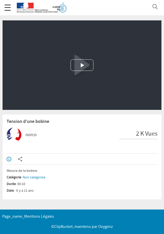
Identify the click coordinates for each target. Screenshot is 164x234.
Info (9, 159)
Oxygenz (105, 226)
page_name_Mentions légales (28, 216)
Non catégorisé (34, 177)
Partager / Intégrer (20, 159)
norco (31, 135)
